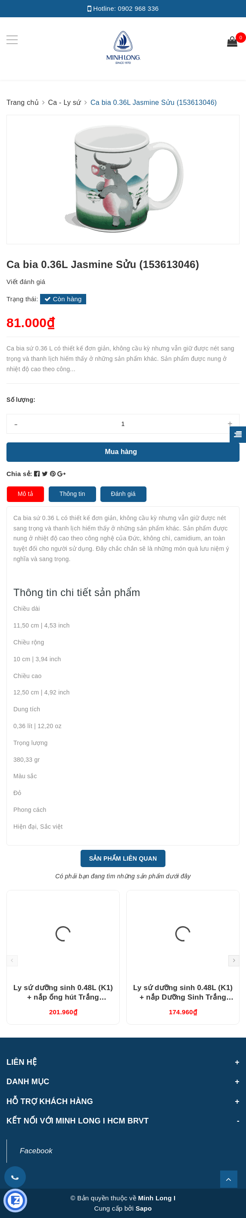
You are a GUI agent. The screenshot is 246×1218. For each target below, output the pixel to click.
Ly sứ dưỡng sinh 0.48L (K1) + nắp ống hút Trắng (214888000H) (63, 997)
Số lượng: (20, 399)
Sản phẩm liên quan (123, 858)
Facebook (36, 1151)
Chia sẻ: (19, 473)
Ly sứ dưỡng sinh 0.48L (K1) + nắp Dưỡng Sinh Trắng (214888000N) (183, 997)
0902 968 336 (138, 8)
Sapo (144, 1208)
